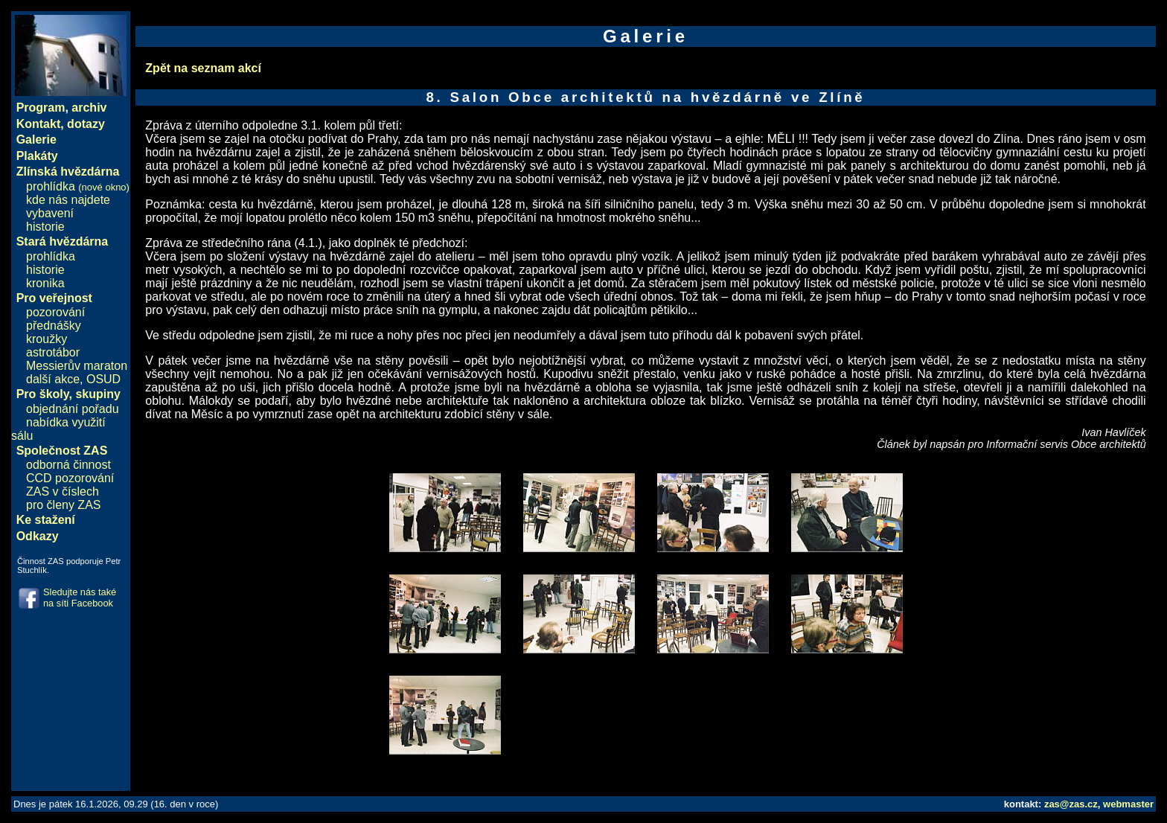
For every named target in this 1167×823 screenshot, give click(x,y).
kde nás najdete (68, 199)
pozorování (55, 312)
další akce (53, 379)
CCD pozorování (70, 478)
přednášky (53, 325)
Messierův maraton (76, 365)
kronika (45, 283)
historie (45, 226)
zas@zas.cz (1071, 804)
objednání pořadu (72, 409)
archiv (88, 107)
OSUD (103, 379)
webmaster (1128, 804)
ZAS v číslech (62, 491)
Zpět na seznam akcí (203, 68)
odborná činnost (68, 464)
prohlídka (78, 186)
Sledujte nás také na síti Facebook (79, 597)
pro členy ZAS (63, 505)
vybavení (50, 213)
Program (40, 107)
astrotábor (53, 352)
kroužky (46, 339)
